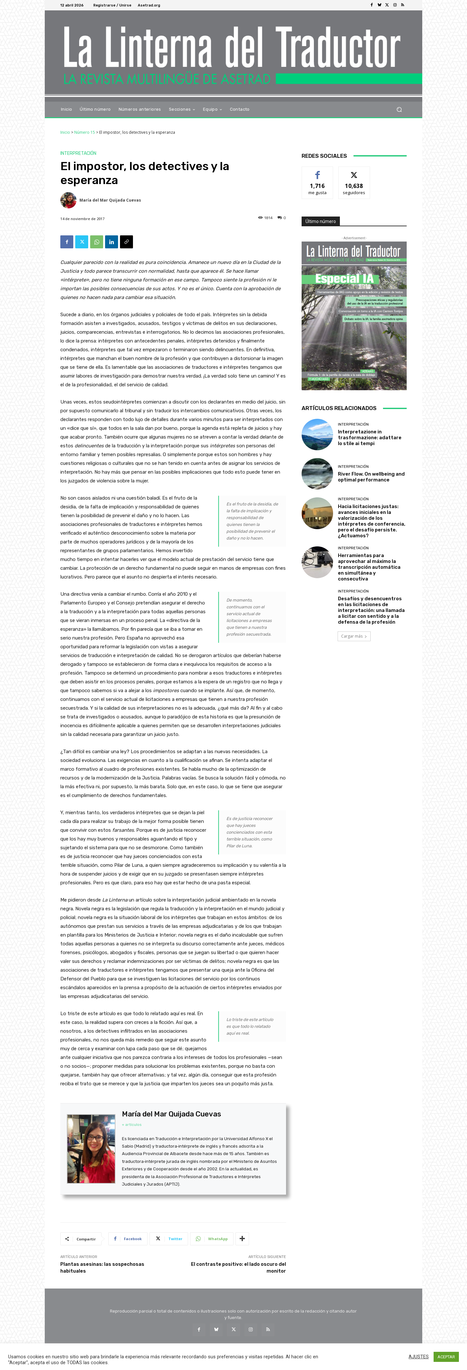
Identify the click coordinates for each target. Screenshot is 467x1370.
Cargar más (354, 636)
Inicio (65, 132)
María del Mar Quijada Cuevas (110, 200)
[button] (399, 109)
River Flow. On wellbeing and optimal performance (371, 477)
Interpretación (78, 153)
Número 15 (84, 132)
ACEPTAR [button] (446, 1356)
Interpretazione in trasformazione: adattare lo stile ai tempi (369, 437)
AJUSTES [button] (419, 1357)
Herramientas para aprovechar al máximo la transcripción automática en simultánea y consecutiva (369, 567)
